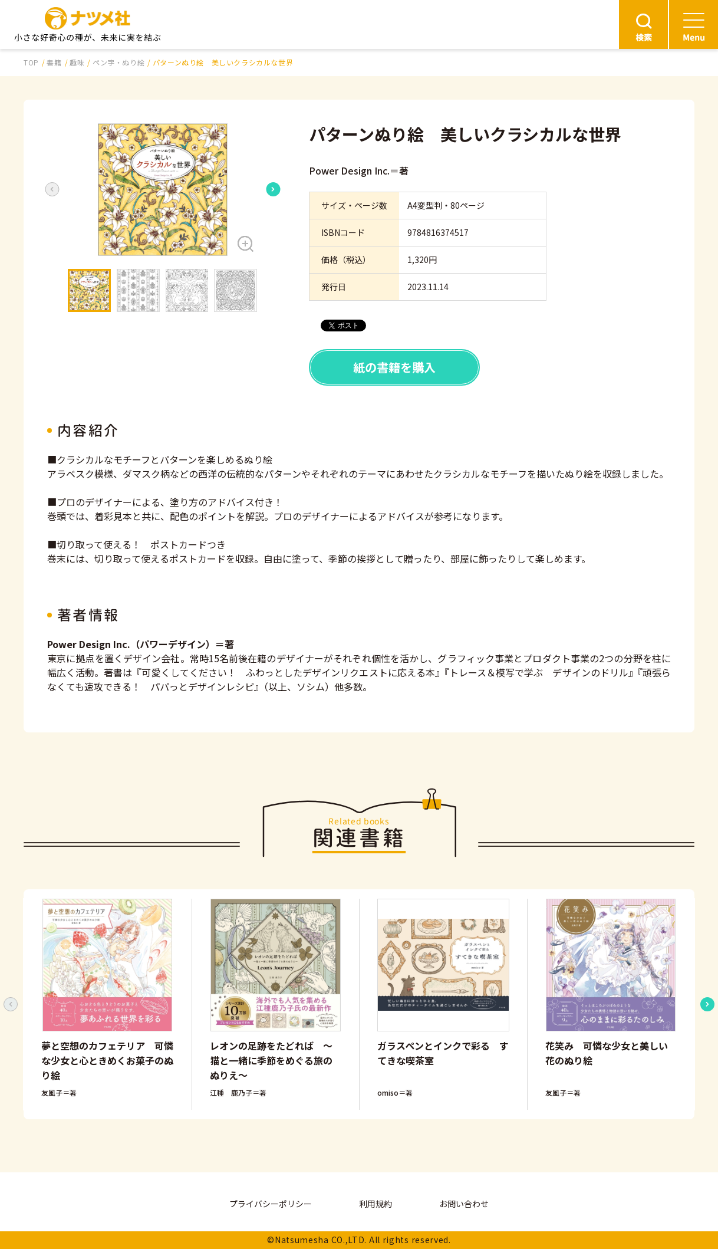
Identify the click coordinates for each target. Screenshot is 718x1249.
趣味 (77, 62)
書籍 (54, 62)
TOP (31, 62)
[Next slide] (273, 189)
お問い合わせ (464, 1203)
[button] (162, 189)
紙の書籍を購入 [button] (394, 367)
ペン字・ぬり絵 (118, 62)
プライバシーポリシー (270, 1203)
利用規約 (375, 1203)
